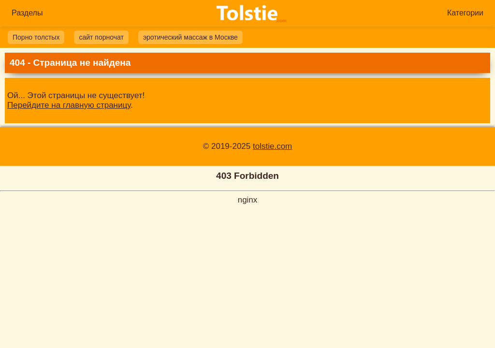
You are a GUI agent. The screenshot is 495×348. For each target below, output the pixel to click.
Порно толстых (36, 37)
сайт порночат (101, 37)
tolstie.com (272, 146)
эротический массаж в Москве (190, 37)
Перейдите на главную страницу (69, 105)
